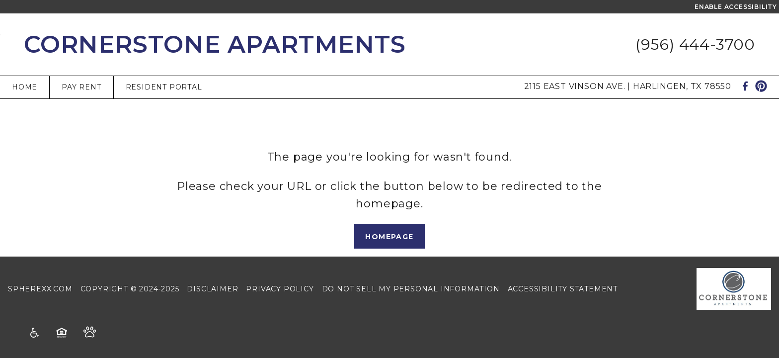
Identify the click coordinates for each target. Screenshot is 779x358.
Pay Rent (81, 87)
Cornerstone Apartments (215, 44)
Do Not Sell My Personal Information (411, 288)
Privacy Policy (279, 288)
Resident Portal (164, 87)
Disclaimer (212, 288)
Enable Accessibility (736, 6)
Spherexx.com (40, 288)
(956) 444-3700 (695, 44)
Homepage (389, 236)
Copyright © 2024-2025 (129, 288)
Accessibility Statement (563, 288)
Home (24, 87)
